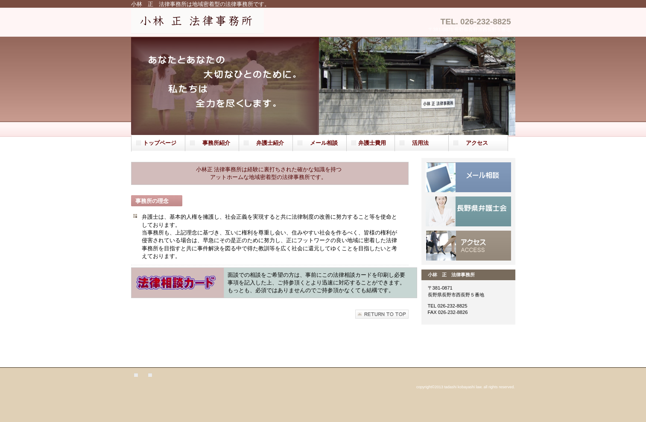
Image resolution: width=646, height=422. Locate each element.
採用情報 (468, 211)
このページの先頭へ (382, 314)
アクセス (468, 246)
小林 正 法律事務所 (213, 23)
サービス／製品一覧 (468, 177)
